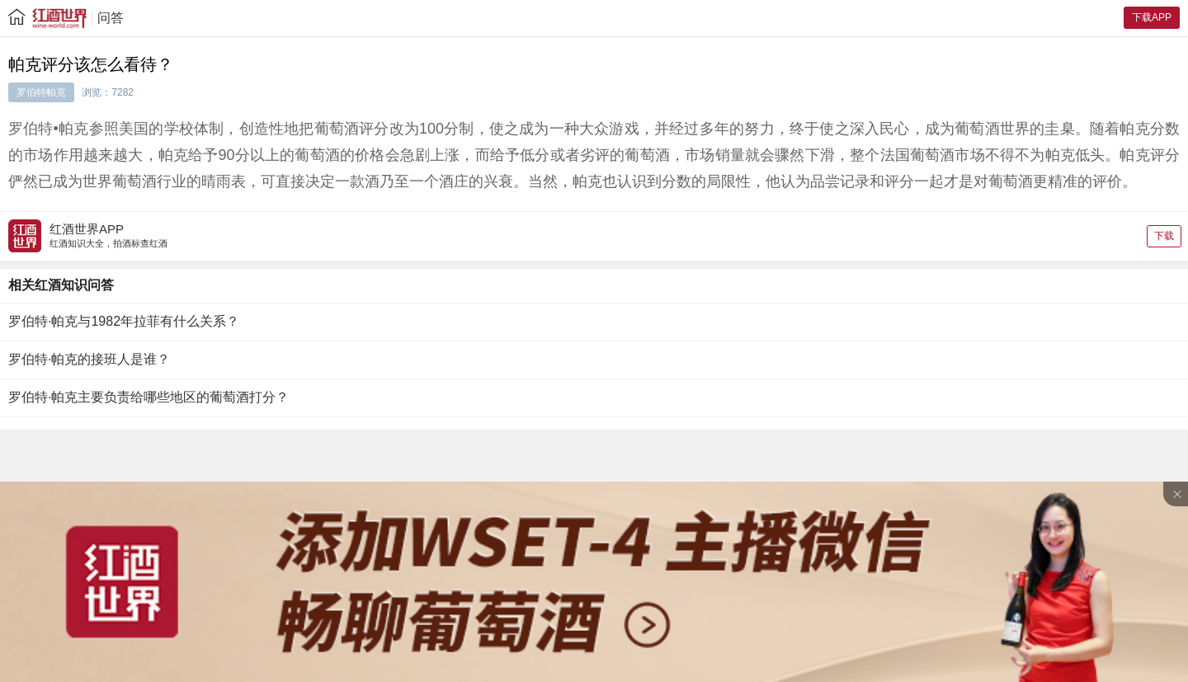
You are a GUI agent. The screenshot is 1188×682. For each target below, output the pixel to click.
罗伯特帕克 (41, 92)
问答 (110, 18)
